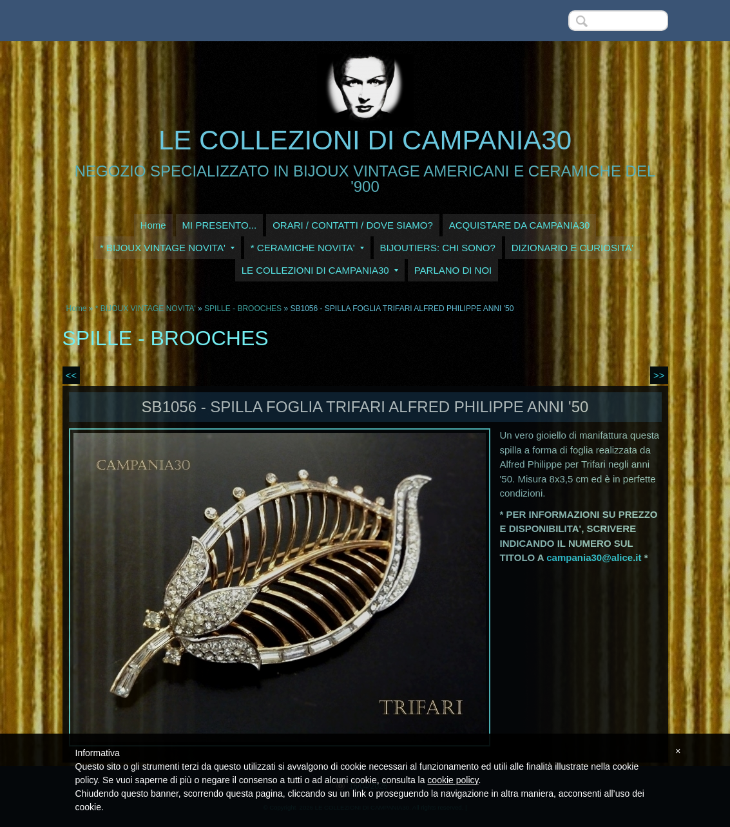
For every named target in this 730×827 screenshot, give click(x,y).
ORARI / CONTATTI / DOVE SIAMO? (353, 225)
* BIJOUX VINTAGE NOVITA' (167, 247)
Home (153, 225)
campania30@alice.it (593, 557)
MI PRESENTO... (219, 225)
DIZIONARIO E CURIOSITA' (572, 247)
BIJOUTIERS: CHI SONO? (437, 247)
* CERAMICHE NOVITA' (307, 247)
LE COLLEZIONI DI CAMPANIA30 (365, 140)
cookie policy (452, 780)
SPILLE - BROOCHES (243, 308)
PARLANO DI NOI (453, 270)
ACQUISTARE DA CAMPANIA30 (519, 225)
